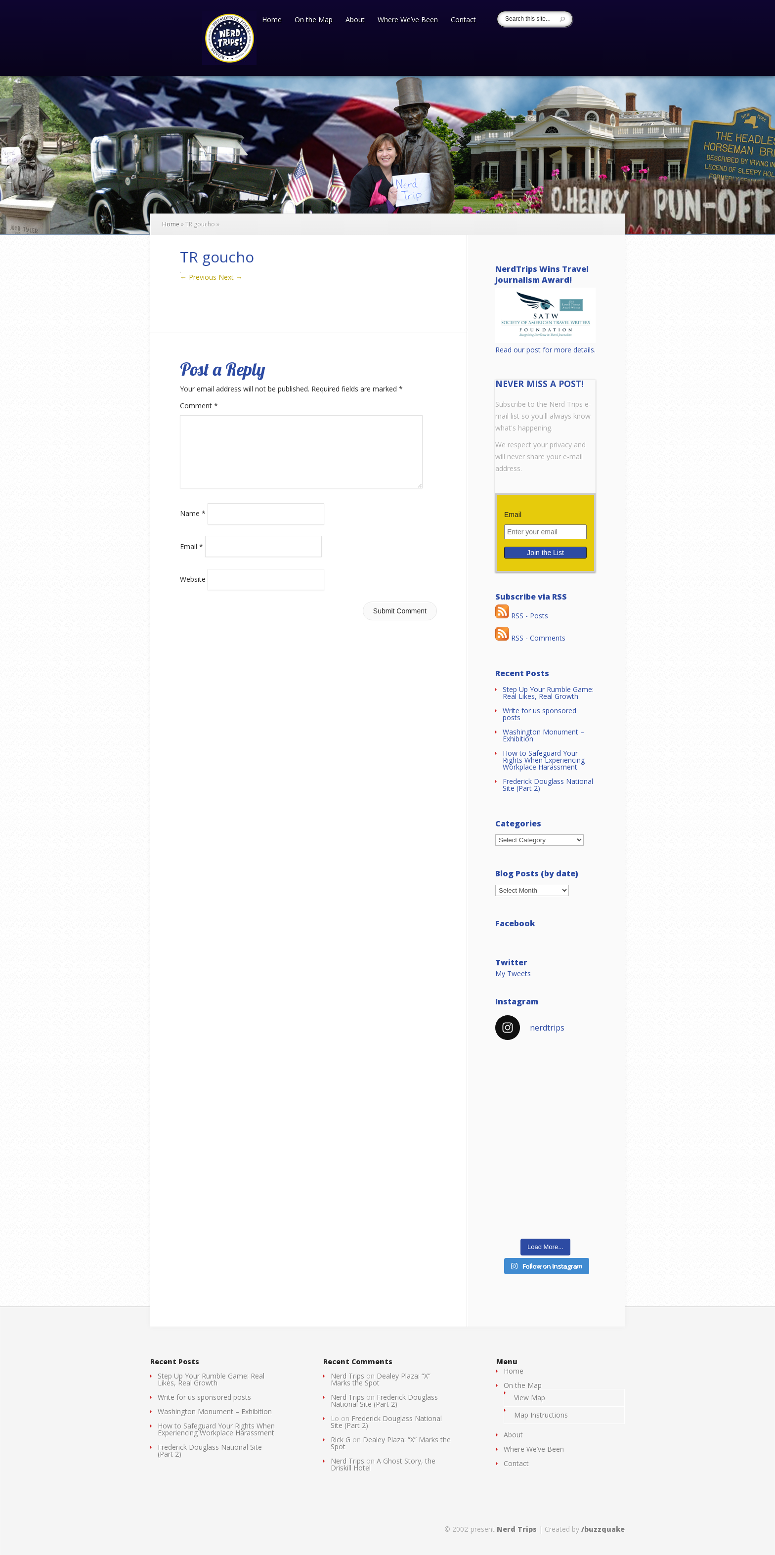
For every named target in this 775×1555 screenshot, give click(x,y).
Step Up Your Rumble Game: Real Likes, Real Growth (548, 693)
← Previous (198, 277)
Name (193, 525)
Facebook (515, 923)
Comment (199, 405)
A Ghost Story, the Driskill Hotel (383, 1464)
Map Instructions (541, 1415)
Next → (230, 277)
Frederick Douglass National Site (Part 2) (548, 785)
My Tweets (513, 973)
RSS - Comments (530, 638)
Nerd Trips (347, 1376)
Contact (463, 20)
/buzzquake (603, 1529)
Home (272, 20)
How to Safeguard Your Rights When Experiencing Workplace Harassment (544, 760)
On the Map (314, 20)
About (355, 20)
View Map (529, 1397)
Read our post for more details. (545, 349)
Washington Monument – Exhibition (543, 735)
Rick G (340, 1439)
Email (191, 557)
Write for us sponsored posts (539, 714)
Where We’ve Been (408, 20)
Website (193, 591)
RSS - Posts (521, 615)
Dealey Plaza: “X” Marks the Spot (381, 1379)
